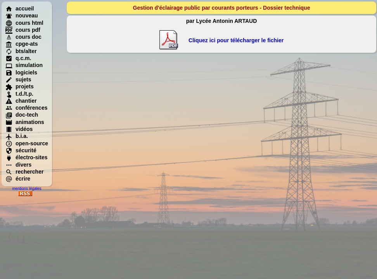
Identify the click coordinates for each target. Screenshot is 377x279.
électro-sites (26, 157)
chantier (20, 101)
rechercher (24, 172)
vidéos (19, 129)
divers (18, 165)
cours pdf (22, 30)
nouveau (21, 15)
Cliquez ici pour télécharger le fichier (236, 40)
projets (19, 86)
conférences (26, 108)
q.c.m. (18, 58)
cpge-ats (21, 44)
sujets (18, 79)
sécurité (20, 150)
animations (24, 122)
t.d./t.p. (19, 94)
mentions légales (26, 188)
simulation (24, 65)
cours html (24, 23)
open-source (26, 143)
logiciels (21, 72)
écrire (17, 179)
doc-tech (21, 115)
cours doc (23, 37)
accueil (19, 8)
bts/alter (20, 51)
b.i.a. (16, 136)
